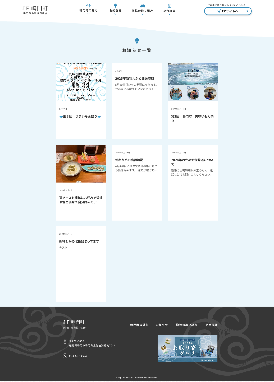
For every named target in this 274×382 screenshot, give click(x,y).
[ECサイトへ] (228, 11)
